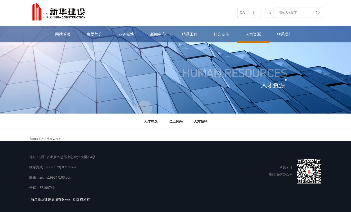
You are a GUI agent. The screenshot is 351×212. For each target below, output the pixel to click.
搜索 (318, 13)
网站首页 (63, 34)
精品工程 (189, 34)
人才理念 (151, 121)
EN (268, 13)
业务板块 (126, 34)
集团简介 (94, 34)
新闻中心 (158, 34)
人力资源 (253, 34)
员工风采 (176, 121)
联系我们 (284, 34)
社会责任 (221, 34)
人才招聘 (200, 121)
